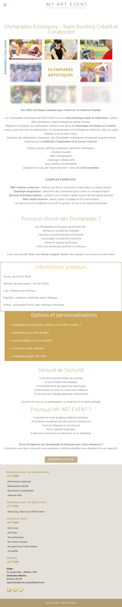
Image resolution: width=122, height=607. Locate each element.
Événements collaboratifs (21, 491)
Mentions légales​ (69, 603)
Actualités (13, 551)
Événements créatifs (18, 486)
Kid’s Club (13, 528)
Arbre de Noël (15, 495)
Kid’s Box (12, 532)
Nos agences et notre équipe (22, 546)
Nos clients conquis (18, 542)
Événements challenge (19, 481)
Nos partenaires (16, 537)
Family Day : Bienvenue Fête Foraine (26, 511)
